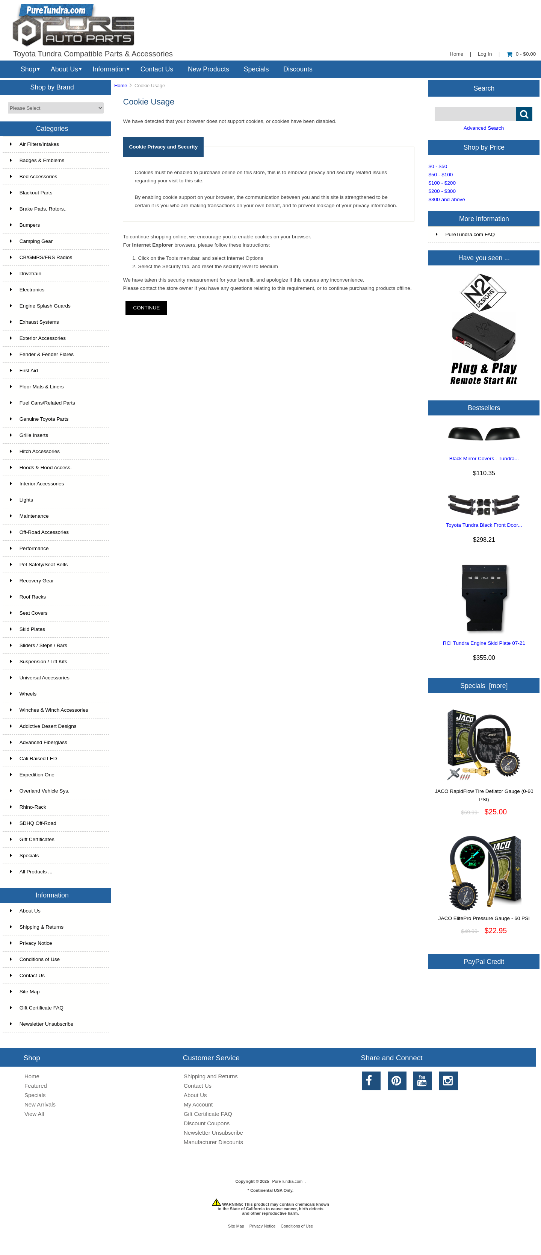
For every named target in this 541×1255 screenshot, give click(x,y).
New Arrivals (40, 1104)
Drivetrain (25, 273)
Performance (29, 548)
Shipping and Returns (211, 1076)
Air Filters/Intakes (34, 144)
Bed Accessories (33, 176)
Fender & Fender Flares (42, 354)
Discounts (298, 69)
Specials (256, 69)
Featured (35, 1085)
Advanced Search (484, 128)
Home (456, 54)
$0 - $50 (437, 166)
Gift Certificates (32, 839)
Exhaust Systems (34, 322)
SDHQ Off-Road (33, 823)
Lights (21, 500)
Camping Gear (31, 241)
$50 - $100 (440, 174)
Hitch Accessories (35, 451)
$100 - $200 (442, 183)
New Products (208, 69)
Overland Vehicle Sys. (40, 791)
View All (34, 1114)
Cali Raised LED (33, 758)
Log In (485, 54)
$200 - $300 (442, 191)
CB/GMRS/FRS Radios (41, 257)
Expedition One (32, 775)
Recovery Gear (32, 581)
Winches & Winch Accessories (49, 710)
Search (484, 88)
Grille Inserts (29, 435)
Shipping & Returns (36, 927)
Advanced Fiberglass (38, 742)
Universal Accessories (40, 678)
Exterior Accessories (38, 338)
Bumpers (25, 225)
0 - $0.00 (521, 54)
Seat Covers (29, 613)
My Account (198, 1104)
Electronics (27, 290)
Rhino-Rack (28, 807)
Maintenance (29, 516)
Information (109, 69)
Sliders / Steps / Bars (38, 645)
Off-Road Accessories (39, 532)
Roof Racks (28, 597)
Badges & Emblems (37, 160)
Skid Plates (27, 629)
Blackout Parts (31, 193)
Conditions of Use (35, 959)
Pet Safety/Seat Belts (39, 564)
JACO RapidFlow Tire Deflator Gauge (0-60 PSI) (484, 792)
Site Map (25, 991)
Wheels (23, 694)
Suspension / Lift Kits (38, 661)
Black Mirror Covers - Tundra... (484, 458)
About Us (64, 69)
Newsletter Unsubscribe (42, 1024)
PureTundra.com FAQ (465, 234)
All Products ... (31, 872)
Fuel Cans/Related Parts (42, 403)
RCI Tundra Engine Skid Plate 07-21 (484, 643)
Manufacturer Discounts (213, 1142)
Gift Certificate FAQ (36, 1008)
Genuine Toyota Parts (39, 419)
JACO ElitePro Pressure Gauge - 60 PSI (484, 915)
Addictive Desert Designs (43, 726)
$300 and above (446, 199)
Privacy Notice (31, 943)
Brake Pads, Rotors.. (38, 209)
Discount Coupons (207, 1123)
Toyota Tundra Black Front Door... (484, 525)
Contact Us (157, 69)
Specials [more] (484, 686)
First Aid (24, 370)
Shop (28, 69)
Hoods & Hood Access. (41, 467)
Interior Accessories (37, 484)
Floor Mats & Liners (37, 387)
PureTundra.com (287, 1181)
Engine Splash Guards (40, 306)
